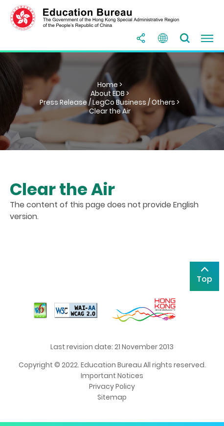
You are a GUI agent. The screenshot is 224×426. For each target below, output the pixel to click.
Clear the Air (110, 111)
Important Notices (112, 376)
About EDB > (109, 93)
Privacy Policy (112, 386)
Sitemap (112, 397)
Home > (109, 84)
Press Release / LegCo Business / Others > (109, 102)
